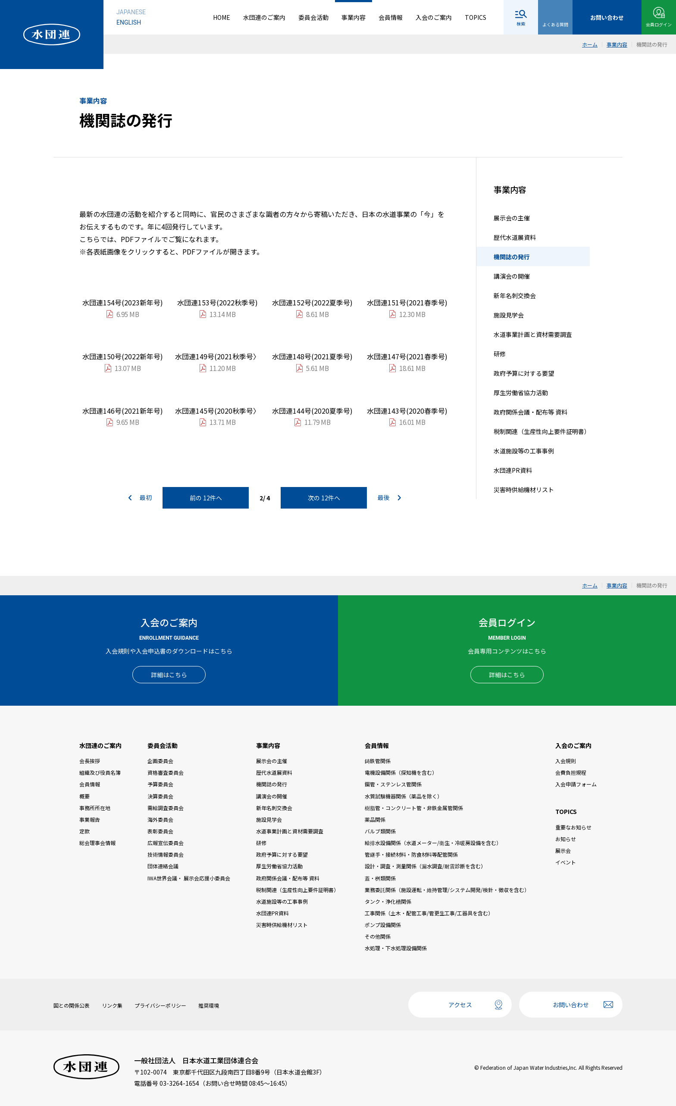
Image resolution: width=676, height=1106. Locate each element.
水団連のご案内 (264, 17)
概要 (84, 796)
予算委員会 (160, 784)
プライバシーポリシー (160, 1005)
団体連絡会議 (162, 866)
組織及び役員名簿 (100, 772)
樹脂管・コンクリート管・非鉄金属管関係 (414, 807)
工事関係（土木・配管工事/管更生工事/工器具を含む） (429, 913)
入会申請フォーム (576, 784)
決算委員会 (160, 796)
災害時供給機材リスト (524, 489)
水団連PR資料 (513, 470)
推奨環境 (208, 1005)
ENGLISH (128, 22)
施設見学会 (509, 315)
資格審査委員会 (165, 772)
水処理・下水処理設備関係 (396, 948)
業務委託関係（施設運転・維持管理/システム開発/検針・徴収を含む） (447, 889)
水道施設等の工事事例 (524, 450)
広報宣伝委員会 (165, 842)
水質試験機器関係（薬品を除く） (403, 796)
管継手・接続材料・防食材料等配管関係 (411, 854)
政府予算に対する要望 (524, 373)
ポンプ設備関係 (383, 924)
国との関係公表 (71, 1005)
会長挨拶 (89, 760)
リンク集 (112, 1005)
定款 (84, 831)
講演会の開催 (512, 276)
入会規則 (565, 760)
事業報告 (89, 819)
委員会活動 (313, 17)
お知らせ (565, 838)
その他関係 (378, 936)
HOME (221, 17)
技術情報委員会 (165, 854)
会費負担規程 (570, 772)
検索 (520, 23)
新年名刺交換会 (515, 295)
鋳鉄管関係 (378, 760)
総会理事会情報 (97, 842)
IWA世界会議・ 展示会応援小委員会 (188, 878)
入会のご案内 (434, 17)
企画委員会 (160, 760)
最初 (140, 497)
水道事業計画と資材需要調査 (533, 334)
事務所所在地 (94, 807)
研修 (500, 353)
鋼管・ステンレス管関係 (393, 784)
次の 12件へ (324, 497)
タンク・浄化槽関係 (388, 901)
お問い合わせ (571, 1004)
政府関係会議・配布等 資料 (530, 412)
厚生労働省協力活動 (521, 392)
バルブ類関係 (380, 831)
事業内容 (353, 17)
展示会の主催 (512, 218)
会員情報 (391, 17)
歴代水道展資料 (515, 237)
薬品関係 (375, 819)
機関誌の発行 (512, 256)
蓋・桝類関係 (380, 878)
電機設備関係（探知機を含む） (401, 772)
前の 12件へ (206, 497)
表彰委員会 (160, 831)
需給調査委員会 (165, 807)
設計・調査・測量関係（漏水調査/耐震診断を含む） (425, 866)
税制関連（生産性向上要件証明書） (542, 431)
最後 (389, 497)
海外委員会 (160, 819)
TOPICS (475, 17)
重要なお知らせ (573, 827)
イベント (565, 862)
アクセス (460, 1004)
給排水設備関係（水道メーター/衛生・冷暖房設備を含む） (433, 842)
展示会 (563, 850)
